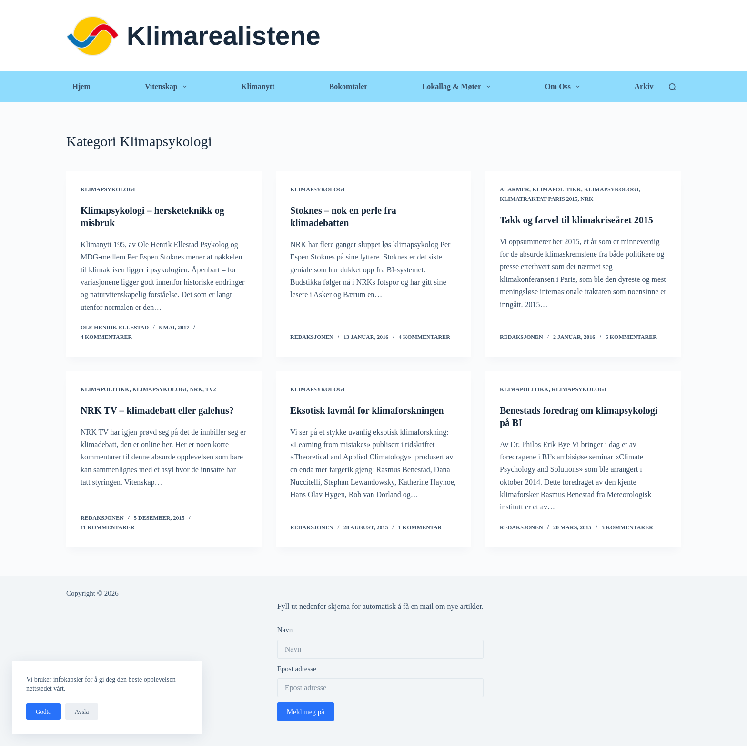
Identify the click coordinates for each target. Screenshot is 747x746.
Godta (43, 711)
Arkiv (643, 86)
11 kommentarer (107, 527)
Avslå (82, 711)
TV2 (210, 389)
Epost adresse (296, 669)
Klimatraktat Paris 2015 (539, 199)
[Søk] (672, 86)
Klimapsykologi (108, 189)
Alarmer (514, 189)
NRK (587, 199)
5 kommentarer (627, 527)
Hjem (81, 86)
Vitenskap (168, 86)
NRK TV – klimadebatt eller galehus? (157, 410)
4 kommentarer (106, 337)
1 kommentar (420, 527)
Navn (285, 630)
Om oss (564, 86)
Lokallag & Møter (458, 86)
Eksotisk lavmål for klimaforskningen (367, 410)
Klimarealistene (224, 35)
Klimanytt (257, 86)
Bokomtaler (348, 86)
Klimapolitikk (556, 189)
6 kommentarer (631, 337)
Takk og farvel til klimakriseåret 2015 (576, 220)
